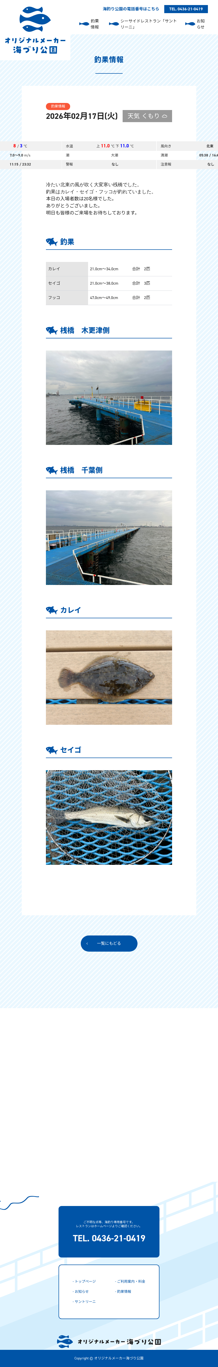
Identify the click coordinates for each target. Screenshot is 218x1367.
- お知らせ (81, 1291)
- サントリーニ (84, 1301)
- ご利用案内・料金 (130, 1281)
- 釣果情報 (123, 1291)
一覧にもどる (109, 943)
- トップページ (84, 1281)
